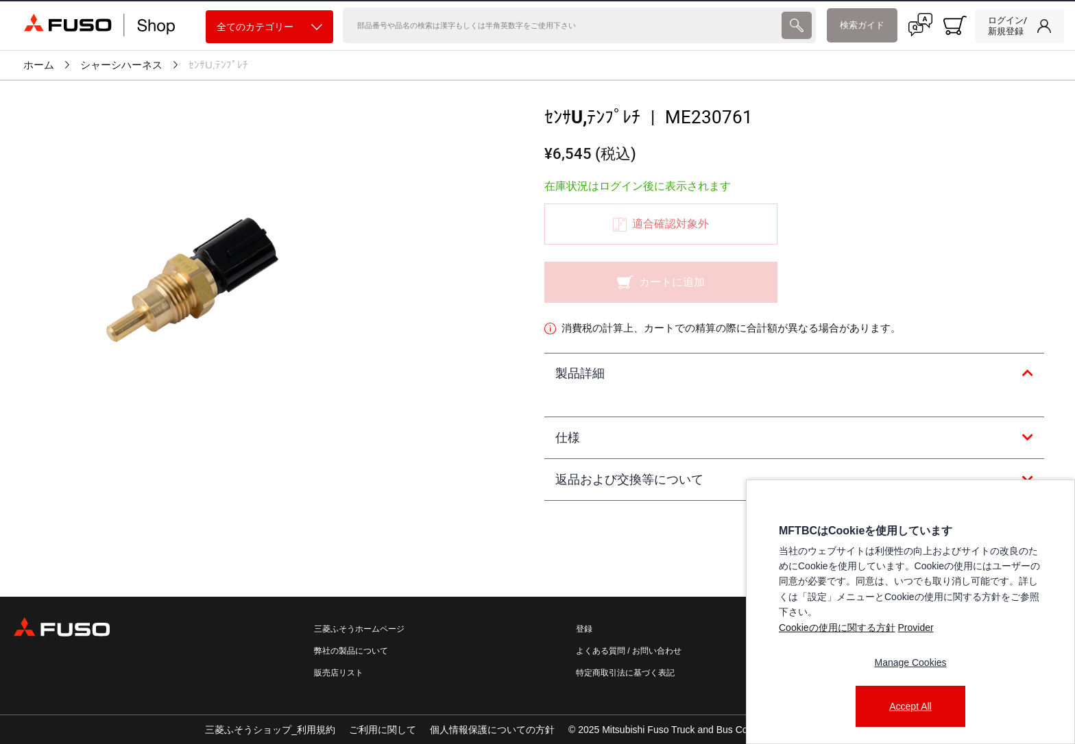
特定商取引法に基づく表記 (625, 673)
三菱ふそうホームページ (359, 629)
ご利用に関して (382, 729)
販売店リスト (338, 673)
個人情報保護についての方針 (492, 729)
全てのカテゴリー (269, 27)
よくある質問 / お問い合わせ (628, 651)
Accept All (910, 706)
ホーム (38, 65)
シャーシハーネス (121, 65)
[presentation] (797, 25)
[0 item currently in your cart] (955, 25)
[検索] (560, 25)
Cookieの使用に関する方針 (837, 627)
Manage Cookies (910, 662)
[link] (1019, 26)
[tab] (794, 374)
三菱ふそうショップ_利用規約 (270, 729)
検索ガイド (862, 25)
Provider (915, 627)
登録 (584, 629)
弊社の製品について (351, 651)
